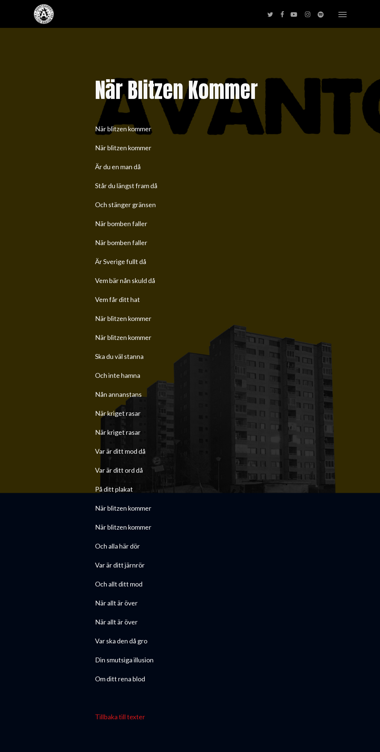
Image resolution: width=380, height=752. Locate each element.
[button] (342, 14)
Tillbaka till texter (120, 717)
